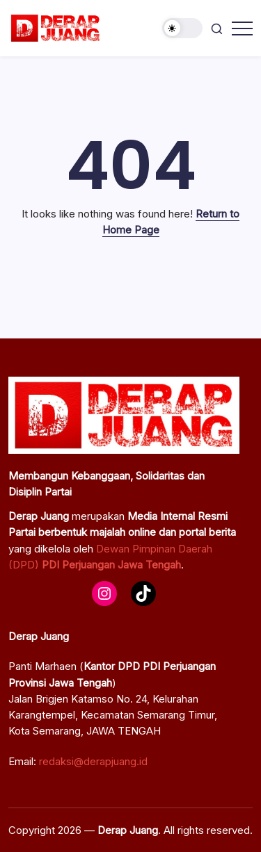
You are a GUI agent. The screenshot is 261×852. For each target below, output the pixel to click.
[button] (182, 28)
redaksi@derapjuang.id (93, 761)
